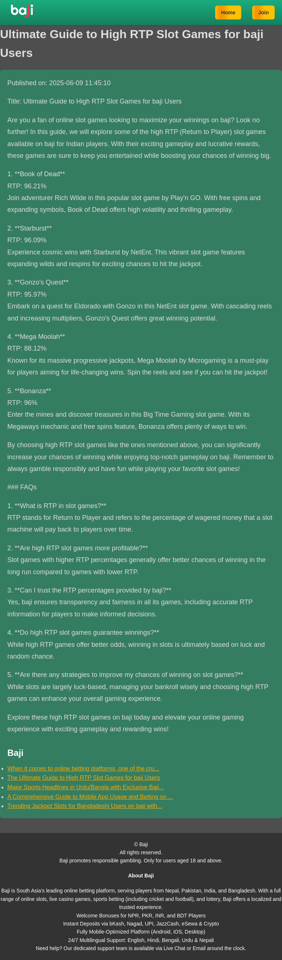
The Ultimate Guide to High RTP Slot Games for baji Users (83, 778)
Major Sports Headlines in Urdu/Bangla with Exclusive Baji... (85, 787)
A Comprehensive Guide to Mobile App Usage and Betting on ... (90, 797)
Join (263, 12)
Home (228, 12)
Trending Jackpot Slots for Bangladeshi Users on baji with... (84, 806)
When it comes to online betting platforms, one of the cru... (83, 768)
